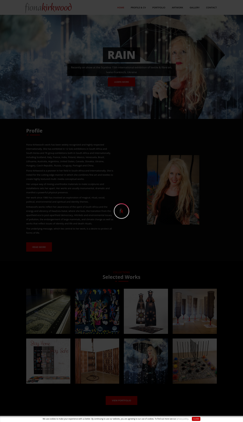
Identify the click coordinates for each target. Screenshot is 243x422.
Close (196, 419)
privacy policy (182, 419)
